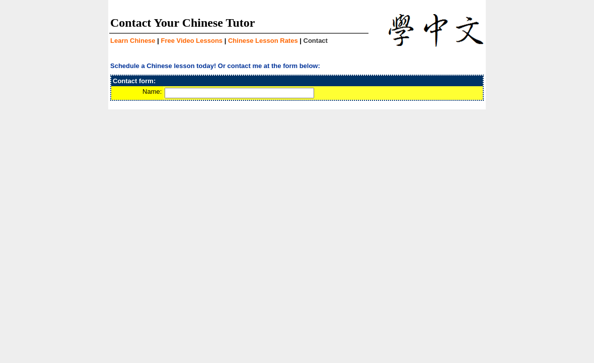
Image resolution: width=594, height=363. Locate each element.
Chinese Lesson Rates (263, 40)
